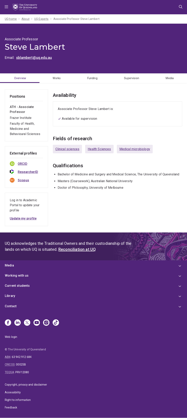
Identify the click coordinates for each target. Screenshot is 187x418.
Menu (6, 7)
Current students (17, 286)
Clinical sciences (67, 149)
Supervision (131, 78)
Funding (92, 78)
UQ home (11, 18)
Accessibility (13, 392)
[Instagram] (46, 323)
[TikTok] (56, 323)
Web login (11, 336)
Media (170, 78)
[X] (27, 323)
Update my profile (23, 218)
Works (57, 78)
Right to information (18, 399)
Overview (20, 78)
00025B (21, 364)
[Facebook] (8, 323)
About (26, 18)
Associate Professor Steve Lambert (76, 18)
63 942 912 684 (21, 357)
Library (10, 296)
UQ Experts (41, 18)
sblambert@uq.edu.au (34, 57)
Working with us (17, 275)
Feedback (11, 407)
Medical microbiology (134, 149)
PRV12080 (22, 372)
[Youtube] (36, 323)
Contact (11, 306)
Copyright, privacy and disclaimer (26, 384)
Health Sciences (99, 149)
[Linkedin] (17, 323)
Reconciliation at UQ (77, 249)
